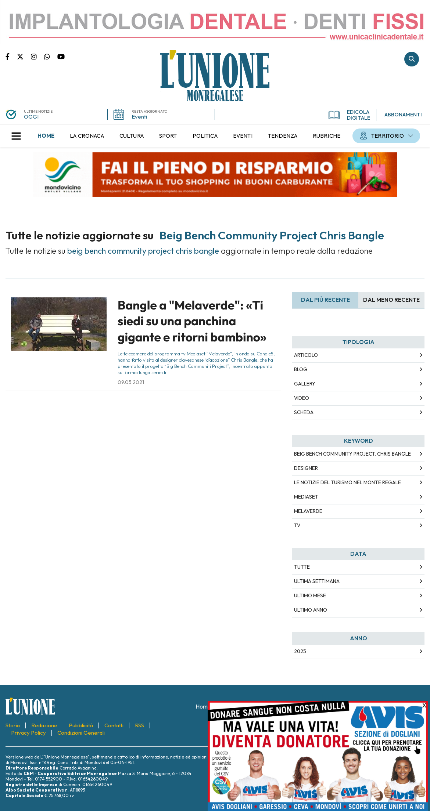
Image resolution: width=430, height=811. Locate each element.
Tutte (302, 567)
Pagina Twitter (24, 56)
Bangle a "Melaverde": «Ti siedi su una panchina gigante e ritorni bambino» (192, 321)
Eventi (139, 116)
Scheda (303, 412)
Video (301, 398)
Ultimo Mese (310, 595)
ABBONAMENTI (403, 114)
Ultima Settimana (317, 581)
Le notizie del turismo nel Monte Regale (347, 482)
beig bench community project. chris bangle (352, 453)
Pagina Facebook (11, 56)
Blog (300, 369)
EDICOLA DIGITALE (349, 115)
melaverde (308, 511)
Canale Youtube (61, 56)
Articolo (306, 355)
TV (297, 525)
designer (306, 468)
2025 (300, 651)
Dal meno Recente (391, 299)
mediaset (306, 496)
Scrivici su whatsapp (50, 56)
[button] (16, 136)
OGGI (31, 116)
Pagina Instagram (37, 56)
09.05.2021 (131, 382)
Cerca (411, 59)
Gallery (304, 383)
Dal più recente (325, 299)
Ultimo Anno (310, 610)
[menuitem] (46, 136)
